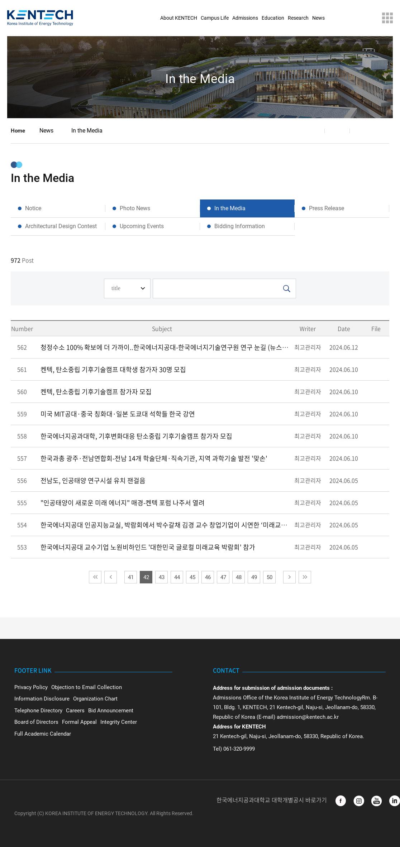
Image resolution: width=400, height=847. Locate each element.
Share (312, 130)
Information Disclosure (42, 699)
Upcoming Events (142, 226)
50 (269, 577)
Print (362, 130)
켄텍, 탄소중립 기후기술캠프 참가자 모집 (96, 391)
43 (162, 577)
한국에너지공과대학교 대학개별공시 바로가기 (272, 800)
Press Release (326, 208)
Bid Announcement (110, 710)
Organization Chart (95, 699)
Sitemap (387, 18)
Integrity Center (118, 722)
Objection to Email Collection (86, 687)
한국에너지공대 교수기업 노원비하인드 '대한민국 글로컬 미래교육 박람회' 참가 (148, 547)
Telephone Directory (38, 710)
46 (208, 577)
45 (192, 577)
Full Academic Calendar (42, 734)
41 (131, 577)
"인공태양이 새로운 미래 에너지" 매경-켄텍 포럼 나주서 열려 (123, 502)
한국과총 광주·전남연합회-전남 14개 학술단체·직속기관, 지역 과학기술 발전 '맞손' (154, 458)
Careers (75, 710)
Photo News (135, 208)
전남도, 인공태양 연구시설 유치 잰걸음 (93, 480)
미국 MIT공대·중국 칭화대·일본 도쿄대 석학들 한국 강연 (118, 414)
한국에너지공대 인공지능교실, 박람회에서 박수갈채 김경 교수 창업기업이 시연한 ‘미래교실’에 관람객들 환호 (187, 525)
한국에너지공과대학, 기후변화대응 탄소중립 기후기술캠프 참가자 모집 (136, 436)
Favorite (337, 130)
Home (18, 130)
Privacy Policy (31, 687)
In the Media (87, 130)
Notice (33, 208)
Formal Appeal (79, 722)
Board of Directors (36, 722)
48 (239, 577)
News (46, 130)
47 (223, 577)
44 (177, 577)
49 (254, 577)
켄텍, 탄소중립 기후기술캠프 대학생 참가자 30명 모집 (113, 369)
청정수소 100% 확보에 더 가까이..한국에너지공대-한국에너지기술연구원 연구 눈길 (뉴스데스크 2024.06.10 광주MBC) (202, 347)
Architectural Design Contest (61, 226)
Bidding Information (239, 226)
